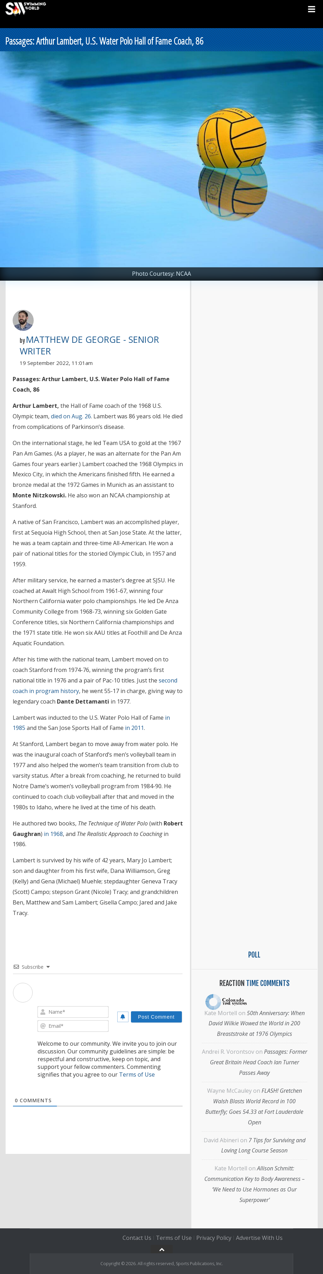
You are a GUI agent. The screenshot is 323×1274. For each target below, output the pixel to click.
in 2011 (134, 728)
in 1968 (53, 834)
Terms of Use (137, 1074)
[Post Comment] (156, 1017)
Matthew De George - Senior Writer (89, 345)
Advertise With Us (259, 1238)
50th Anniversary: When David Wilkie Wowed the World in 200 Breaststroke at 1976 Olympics (257, 1023)
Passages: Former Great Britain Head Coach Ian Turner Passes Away (258, 1062)
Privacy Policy (213, 1238)
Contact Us (137, 1238)
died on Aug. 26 (71, 416)
